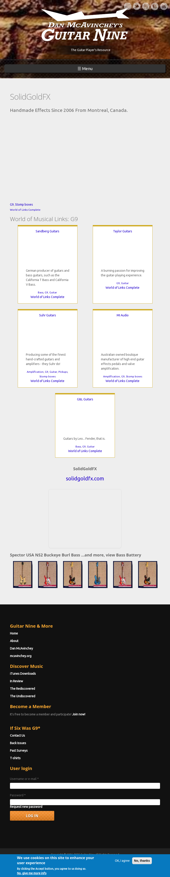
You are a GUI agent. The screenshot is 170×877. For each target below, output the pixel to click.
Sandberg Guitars (47, 231)
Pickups (63, 371)
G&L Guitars (85, 399)
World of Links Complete (25, 209)
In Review (16, 681)
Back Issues (18, 743)
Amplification (35, 371)
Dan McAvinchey (21, 648)
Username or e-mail (24, 779)
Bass (40, 292)
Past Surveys (19, 750)
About (14, 641)
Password (18, 795)
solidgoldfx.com (85, 478)
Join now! (78, 714)
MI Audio (123, 315)
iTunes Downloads (23, 673)
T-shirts (15, 758)
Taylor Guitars (122, 231)
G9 (12, 204)
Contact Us (17, 735)
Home (14, 633)
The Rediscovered (22, 688)
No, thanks (142, 860)
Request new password (26, 806)
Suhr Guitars (47, 315)
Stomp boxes (24, 204)
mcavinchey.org (20, 656)
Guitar (53, 292)
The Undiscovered (22, 696)
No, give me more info (31, 873)
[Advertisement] (85, 518)
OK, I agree (122, 860)
